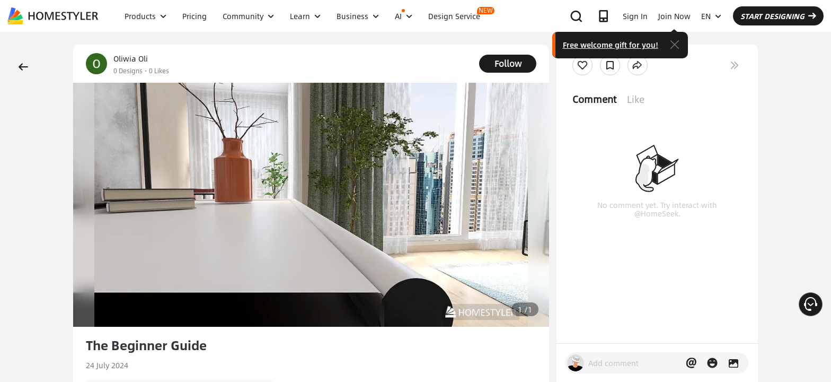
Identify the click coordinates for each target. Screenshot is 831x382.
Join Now (674, 16)
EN (711, 16)
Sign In (635, 16)
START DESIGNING (778, 16)
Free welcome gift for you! (610, 44)
